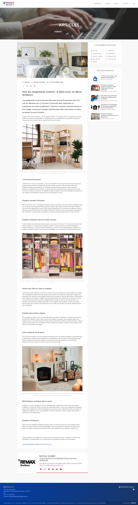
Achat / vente (96, 56)
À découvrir (96, 53)
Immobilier (110, 53)
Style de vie (111, 59)
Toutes (94, 50)
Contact (125, 3)
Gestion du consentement (98, 503)
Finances (110, 50)
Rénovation (111, 56)
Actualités (95, 59)
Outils (116, 3)
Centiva (133, 502)
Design (25, 82)
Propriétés (97, 3)
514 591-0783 (11, 494)
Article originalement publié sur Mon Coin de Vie (36, 444)
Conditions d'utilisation (83, 503)
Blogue (107, 3)
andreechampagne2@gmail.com (18, 496)
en (134, 3)
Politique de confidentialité (68, 503)
